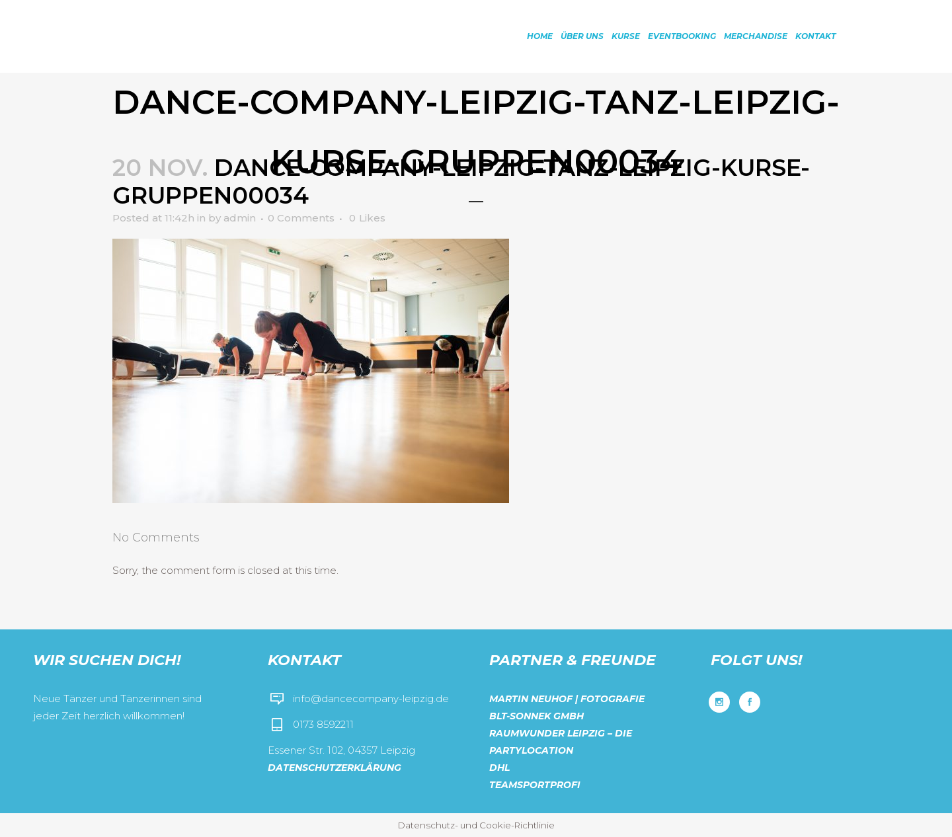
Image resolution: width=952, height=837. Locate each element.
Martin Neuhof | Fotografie (567, 699)
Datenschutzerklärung (334, 768)
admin (239, 218)
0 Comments (301, 218)
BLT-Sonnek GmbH (536, 716)
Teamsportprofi (534, 785)
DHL (499, 768)
